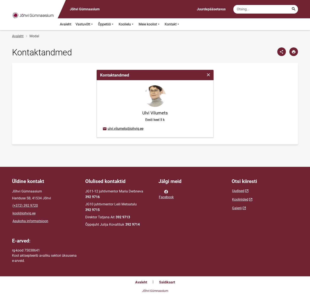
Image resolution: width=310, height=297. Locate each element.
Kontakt (172, 24)
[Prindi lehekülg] (293, 51)
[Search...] (293, 9)
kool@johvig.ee (24, 213)
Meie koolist (149, 24)
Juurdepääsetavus (211, 9)
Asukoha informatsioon (30, 221)
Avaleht (65, 24)
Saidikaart (167, 282)
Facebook (166, 194)
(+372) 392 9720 (25, 205)
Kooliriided (240, 199)
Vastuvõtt (85, 24)
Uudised (238, 191)
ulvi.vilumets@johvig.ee (122, 129)
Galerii (237, 208)
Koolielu (126, 24)
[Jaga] (281, 51)
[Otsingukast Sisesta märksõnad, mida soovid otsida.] (265, 9)
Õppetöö (106, 24)
